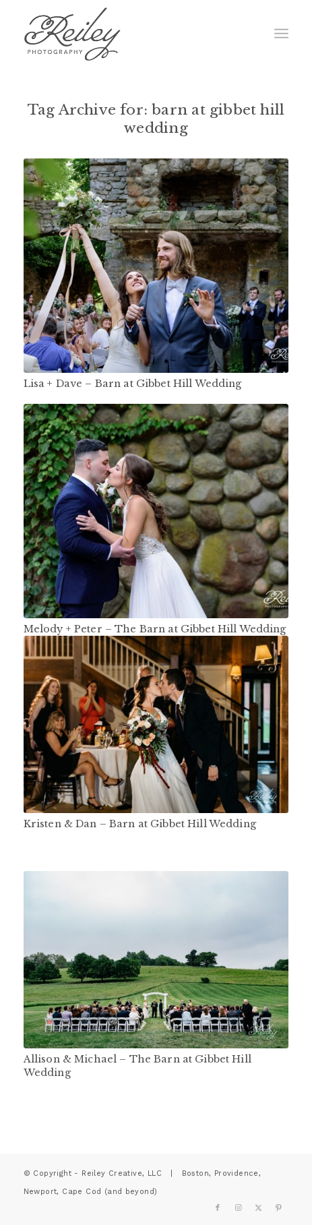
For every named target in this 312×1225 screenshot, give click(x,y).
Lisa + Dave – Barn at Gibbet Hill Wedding (133, 384)
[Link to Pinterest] (278, 1208)
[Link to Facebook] (218, 1208)
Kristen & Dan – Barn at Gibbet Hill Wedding (140, 824)
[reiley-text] (130, 34)
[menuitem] (281, 34)
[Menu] (281, 34)
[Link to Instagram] (238, 1208)
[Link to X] (258, 1208)
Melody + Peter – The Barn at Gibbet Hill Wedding (155, 629)
